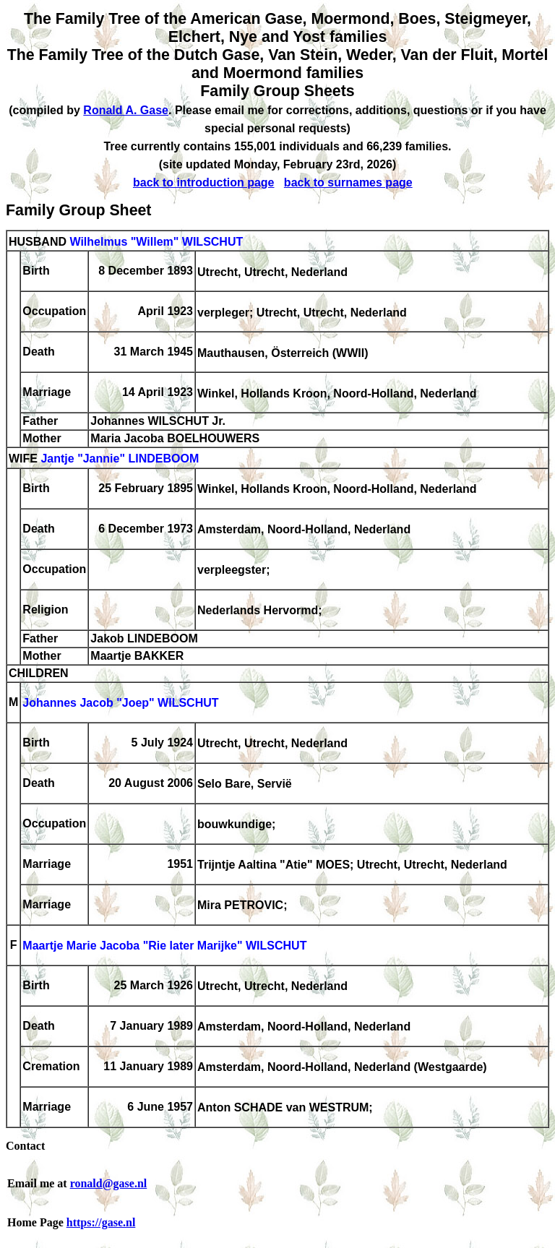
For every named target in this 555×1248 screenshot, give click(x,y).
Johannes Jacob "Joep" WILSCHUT (120, 703)
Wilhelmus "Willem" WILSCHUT (156, 242)
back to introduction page (204, 182)
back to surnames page (348, 182)
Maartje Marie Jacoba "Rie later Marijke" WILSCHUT (164, 946)
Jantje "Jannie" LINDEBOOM (119, 459)
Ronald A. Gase (125, 110)
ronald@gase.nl (108, 1183)
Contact (25, 1146)
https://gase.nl (101, 1222)
